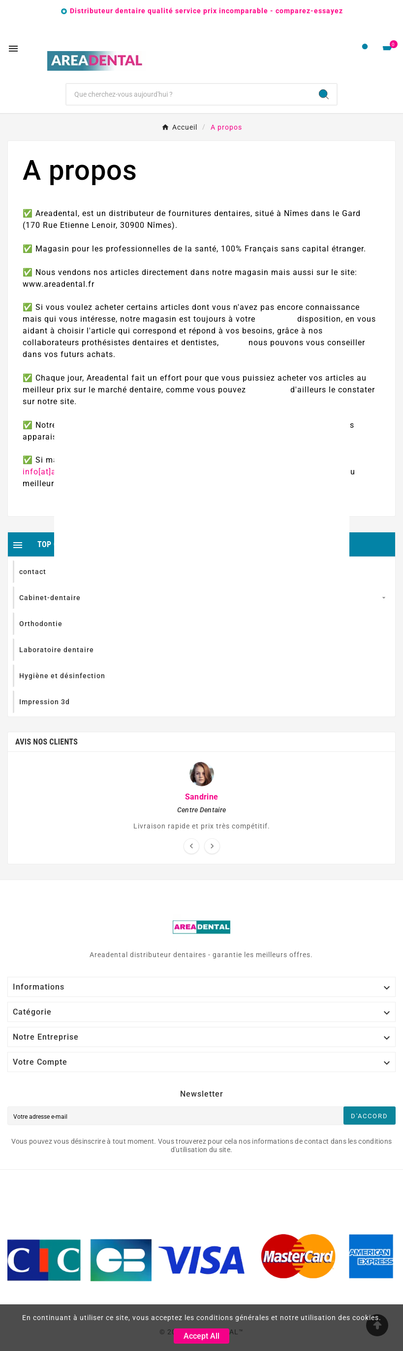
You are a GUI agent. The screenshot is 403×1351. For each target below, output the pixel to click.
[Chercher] (188, 94)
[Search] (324, 94)
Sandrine (201, 796)
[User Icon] (365, 49)
